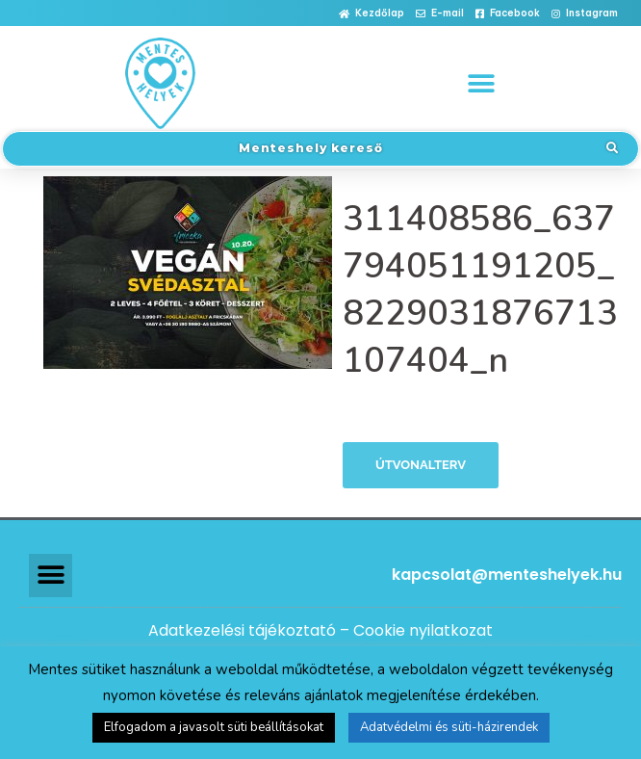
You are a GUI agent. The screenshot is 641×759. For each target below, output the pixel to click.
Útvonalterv (420, 465)
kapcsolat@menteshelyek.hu (507, 574)
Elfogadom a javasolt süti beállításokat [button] (213, 727)
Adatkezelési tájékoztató (242, 630)
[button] (371, 14)
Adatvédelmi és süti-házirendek (449, 727)
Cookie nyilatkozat (423, 630)
